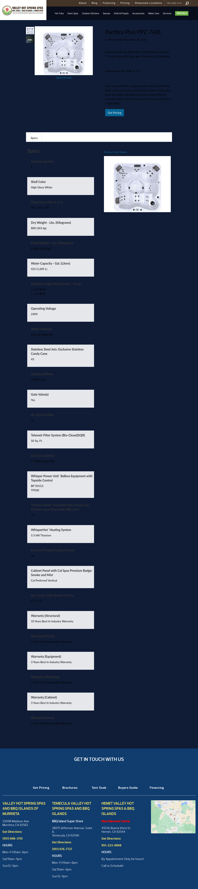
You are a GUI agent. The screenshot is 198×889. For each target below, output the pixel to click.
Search (187, 3)
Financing (109, 2)
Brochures (70, 788)
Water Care (153, 13)
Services (167, 13)
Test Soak (99, 788)
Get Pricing (114, 112)
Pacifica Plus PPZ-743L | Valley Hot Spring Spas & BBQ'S (23, 10)
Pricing (125, 2)
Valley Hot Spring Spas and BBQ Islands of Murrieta (23, 808)
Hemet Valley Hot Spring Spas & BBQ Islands (117, 808)
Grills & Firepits (121, 13)
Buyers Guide (128, 788)
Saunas (106, 13)
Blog (94, 2)
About (82, 2)
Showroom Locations (148, 2)
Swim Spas (72, 13)
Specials (182, 13)
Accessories (138, 13)
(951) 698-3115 (174, 3)
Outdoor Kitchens (90, 13)
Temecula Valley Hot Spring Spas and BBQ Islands (71, 808)
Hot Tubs (59, 13)
